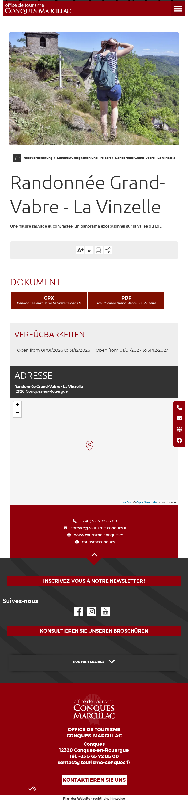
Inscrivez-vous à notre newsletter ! (94, 581)
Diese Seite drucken (99, 250)
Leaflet (126, 502)
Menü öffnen (172, 1)
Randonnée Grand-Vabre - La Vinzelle (145, 158)
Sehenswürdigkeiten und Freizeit (84, 158)
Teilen (108, 250)
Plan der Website (76, 798)
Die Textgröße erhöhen (80, 250)
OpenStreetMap (147, 502)
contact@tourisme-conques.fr (94, 762)
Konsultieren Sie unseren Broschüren (94, 631)
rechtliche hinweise (109, 798)
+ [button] (17, 405)
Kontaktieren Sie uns (94, 780)
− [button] (17, 413)
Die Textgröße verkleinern (89, 250)
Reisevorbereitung (38, 158)
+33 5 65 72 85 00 (98, 756)
